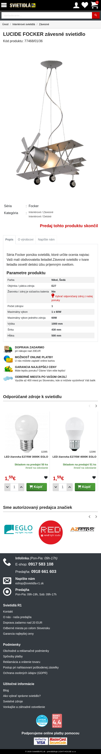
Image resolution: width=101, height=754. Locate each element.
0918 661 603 (35, 571)
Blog (6, 690)
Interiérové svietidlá (23, 24)
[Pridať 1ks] (21, 487)
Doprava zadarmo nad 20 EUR (22, 622)
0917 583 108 (34, 564)
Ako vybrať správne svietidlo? (22, 696)
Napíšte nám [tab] (46, 239)
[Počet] (14, 487)
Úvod (5, 24)
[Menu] (5, 5)
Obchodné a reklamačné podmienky (26, 650)
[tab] (9, 239)
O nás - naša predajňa (17, 617)
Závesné (44, 24)
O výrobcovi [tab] (25, 239)
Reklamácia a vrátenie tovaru (21, 662)
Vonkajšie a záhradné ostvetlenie (24, 707)
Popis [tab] (9, 239)
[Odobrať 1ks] (7, 487)
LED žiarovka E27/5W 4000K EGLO (74, 456)
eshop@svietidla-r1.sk (29, 583)
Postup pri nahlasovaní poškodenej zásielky (31, 667)
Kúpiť (36, 487)
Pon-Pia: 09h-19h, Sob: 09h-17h (36, 594)
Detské (47, 216)
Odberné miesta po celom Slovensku (26, 628)
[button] (90, 405)
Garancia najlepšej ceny (18, 633)
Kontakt (8, 611)
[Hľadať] (96, 15)
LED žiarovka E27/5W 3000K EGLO (26, 456)
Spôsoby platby (13, 656)
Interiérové (35, 212)
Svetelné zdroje (13, 701)
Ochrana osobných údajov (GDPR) (25, 673)
